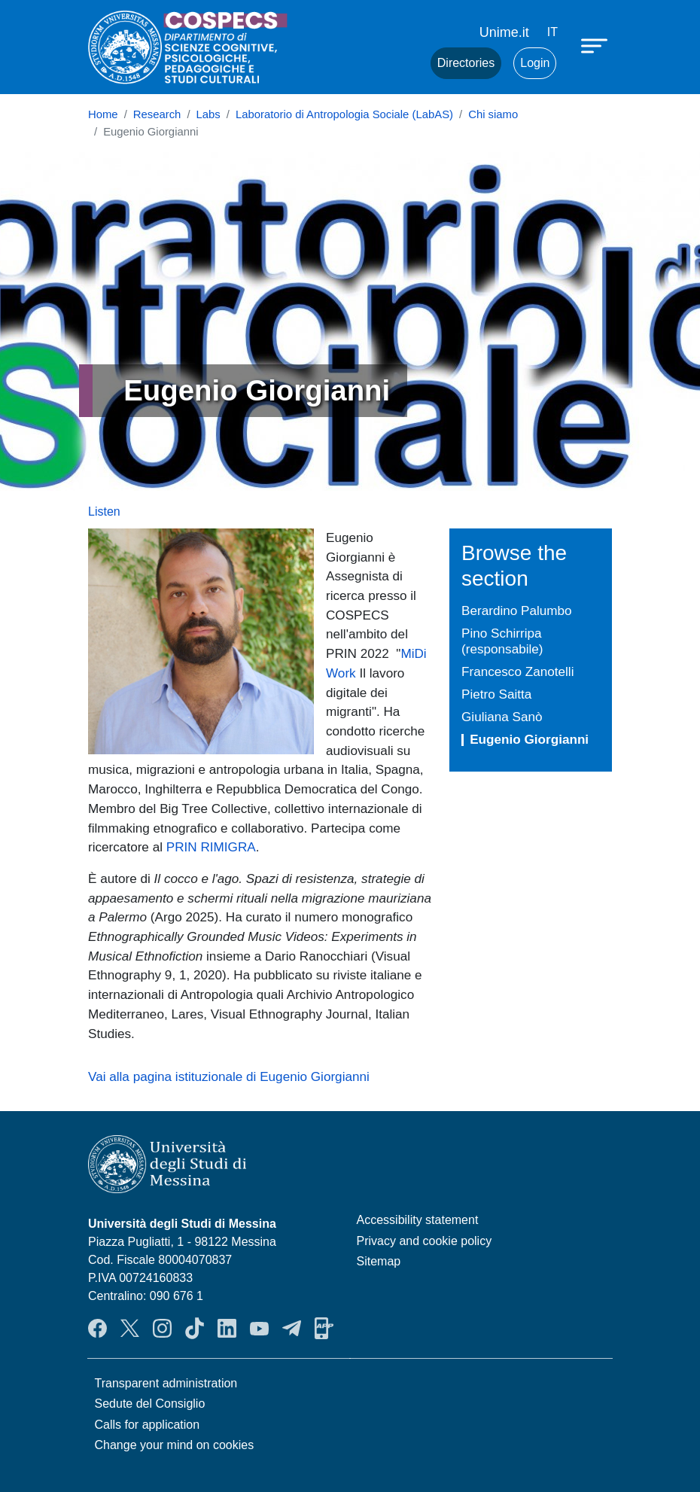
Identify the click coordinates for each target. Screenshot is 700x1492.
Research (157, 114)
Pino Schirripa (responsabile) (502, 641)
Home (103, 114)
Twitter (129, 1328)
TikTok (194, 1328)
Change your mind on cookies (174, 1445)
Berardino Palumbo (516, 610)
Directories (466, 62)
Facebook (97, 1328)
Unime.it (504, 32)
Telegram (291, 1328)
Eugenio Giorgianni (529, 739)
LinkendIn (227, 1328)
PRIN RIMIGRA (211, 846)
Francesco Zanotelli (517, 671)
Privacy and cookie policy (424, 1241)
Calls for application (147, 1424)
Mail (400, 63)
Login (534, 62)
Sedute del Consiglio (150, 1403)
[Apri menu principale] (596, 45)
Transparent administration (166, 1383)
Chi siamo (493, 114)
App (324, 1328)
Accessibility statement (418, 1219)
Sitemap (379, 1261)
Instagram (162, 1328)
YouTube (259, 1328)
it (552, 32)
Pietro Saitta (496, 694)
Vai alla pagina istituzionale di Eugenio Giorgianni (229, 1076)
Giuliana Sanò (502, 716)
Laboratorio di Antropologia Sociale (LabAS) (344, 114)
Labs (208, 114)
